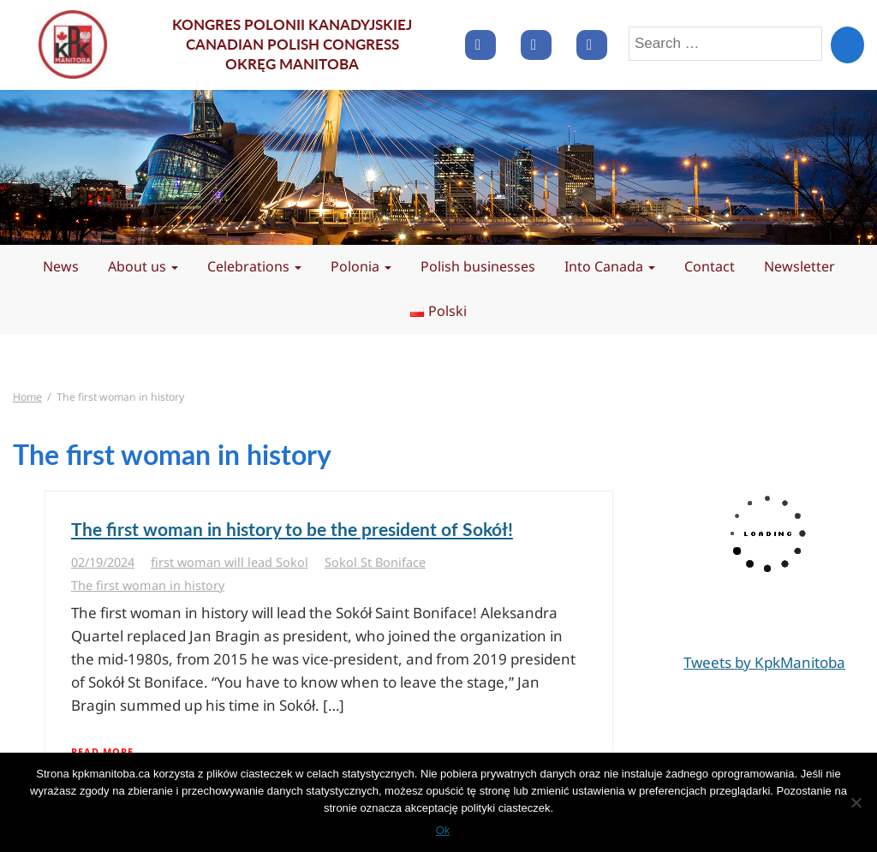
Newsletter (799, 266)
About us (143, 266)
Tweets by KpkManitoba (764, 662)
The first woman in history (147, 585)
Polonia (361, 266)
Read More (102, 751)
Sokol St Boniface (375, 562)
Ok (443, 830)
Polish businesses (478, 266)
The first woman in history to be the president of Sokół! (292, 528)
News (61, 266)
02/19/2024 (102, 562)
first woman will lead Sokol (229, 562)
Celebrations (254, 266)
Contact (709, 266)
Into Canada (609, 266)
